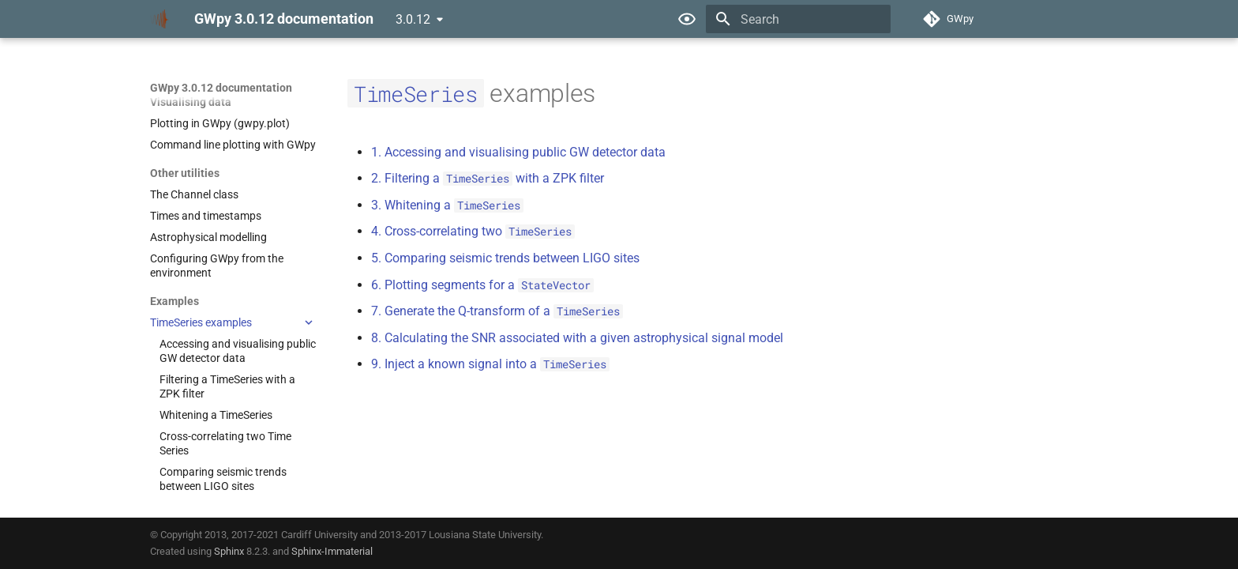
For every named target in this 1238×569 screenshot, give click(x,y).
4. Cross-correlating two (473, 231)
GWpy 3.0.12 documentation (221, 87)
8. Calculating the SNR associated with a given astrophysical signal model (577, 337)
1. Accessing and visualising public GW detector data (518, 152)
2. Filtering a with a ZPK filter (487, 178)
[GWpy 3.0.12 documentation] (159, 19)
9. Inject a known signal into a (490, 363)
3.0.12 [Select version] (413, 19)
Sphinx (229, 551)
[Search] (798, 19)
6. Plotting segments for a (482, 284)
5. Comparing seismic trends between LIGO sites (505, 258)
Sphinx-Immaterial (332, 551)
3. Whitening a (447, 205)
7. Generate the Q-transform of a (497, 310)
